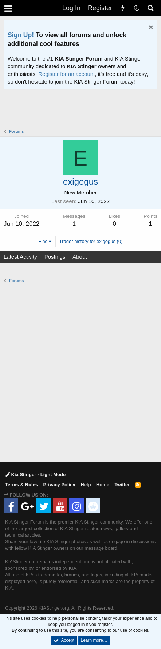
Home (102, 484)
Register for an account (66, 74)
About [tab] (79, 257)
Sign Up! (21, 35)
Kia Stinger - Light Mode (35, 474)
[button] (8, 8)
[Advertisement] (82, 110)
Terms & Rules (21, 484)
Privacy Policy (59, 484)
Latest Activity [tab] (20, 257)
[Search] (150, 8)
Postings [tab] (55, 257)
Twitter (122, 484)
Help (85, 484)
